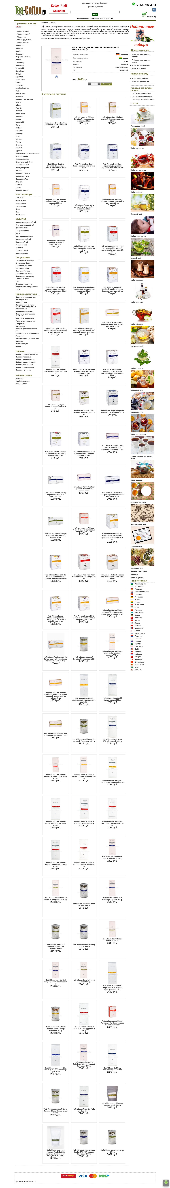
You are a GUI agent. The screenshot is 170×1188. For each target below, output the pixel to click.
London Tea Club (22, 88)
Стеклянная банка (23, 263)
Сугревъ (19, 182)
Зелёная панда (22, 156)
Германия (124, 55)
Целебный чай (137, 568)
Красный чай (21, 206)
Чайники (19, 346)
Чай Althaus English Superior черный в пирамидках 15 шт (112, 411)
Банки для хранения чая (26, 297)
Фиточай (19, 248)
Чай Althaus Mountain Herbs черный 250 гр (84, 904)
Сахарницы (20, 326)
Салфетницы (21, 324)
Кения (137, 615)
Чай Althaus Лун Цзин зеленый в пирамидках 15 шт (55, 406)
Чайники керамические (25, 359)
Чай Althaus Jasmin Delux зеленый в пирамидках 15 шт (84, 412)
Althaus (52, 23)
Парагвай (138, 636)
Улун (17, 212)
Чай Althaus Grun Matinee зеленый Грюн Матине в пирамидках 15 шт (55, 453)
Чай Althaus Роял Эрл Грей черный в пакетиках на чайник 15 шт (84, 489)
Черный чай (21, 215)
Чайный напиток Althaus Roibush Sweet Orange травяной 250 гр (56, 1029)
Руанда (138, 644)
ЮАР (137, 667)
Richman (19, 116)
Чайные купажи (137, 578)
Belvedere (19, 54)
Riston (18, 119)
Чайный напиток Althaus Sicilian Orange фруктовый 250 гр (56, 864)
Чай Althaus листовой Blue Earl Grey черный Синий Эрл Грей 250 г (55, 1070)
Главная (44, 23)
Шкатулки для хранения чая (27, 338)
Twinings (19, 134)
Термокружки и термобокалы (28, 333)
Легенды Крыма (22, 168)
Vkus (17, 136)
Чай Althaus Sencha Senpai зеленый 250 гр (84, 981)
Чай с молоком (137, 280)
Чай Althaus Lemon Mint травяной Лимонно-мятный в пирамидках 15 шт (84, 618)
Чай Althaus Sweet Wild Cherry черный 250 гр (112, 699)
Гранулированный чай (25, 225)
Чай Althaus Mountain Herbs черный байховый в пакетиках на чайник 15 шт (112, 448)
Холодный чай (137, 390)
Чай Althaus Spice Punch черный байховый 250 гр (112, 858)
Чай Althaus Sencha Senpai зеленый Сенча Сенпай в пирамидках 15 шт (84, 453)
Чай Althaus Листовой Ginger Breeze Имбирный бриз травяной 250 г (112, 987)
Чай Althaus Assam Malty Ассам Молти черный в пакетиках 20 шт (84, 207)
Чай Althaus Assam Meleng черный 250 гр (84, 946)
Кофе (55, 5)
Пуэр (18, 209)
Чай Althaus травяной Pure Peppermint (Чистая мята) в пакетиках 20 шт (84, 289)
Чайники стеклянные (24, 365)
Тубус (18, 289)
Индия (125, 58)
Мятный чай (136, 258)
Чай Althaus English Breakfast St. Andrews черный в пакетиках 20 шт (55, 166)
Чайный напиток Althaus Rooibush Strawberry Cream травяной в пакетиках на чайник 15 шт (55, 695)
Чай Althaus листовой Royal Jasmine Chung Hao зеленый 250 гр (55, 1111)
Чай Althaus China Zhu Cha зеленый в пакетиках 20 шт (56, 124)
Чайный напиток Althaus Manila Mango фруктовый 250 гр (55, 823)
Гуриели (19, 151)
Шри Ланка (139, 665)
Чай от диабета (137, 368)
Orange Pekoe (21, 384)
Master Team (21, 94)
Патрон (18, 170)
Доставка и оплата (90, 3)
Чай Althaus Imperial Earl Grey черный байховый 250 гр (55, 982)
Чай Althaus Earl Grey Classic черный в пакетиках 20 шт (84, 166)
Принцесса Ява (22, 179)
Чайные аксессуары (139, 571)
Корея (137, 623)
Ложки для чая (22, 300)
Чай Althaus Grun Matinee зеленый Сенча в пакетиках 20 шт (112, 119)
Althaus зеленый (23, 31)
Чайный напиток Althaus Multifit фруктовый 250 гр (84, 822)
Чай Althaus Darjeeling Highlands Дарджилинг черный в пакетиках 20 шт (112, 166)
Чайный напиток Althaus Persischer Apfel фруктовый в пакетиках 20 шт (112, 1023)
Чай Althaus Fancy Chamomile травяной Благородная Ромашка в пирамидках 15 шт (56, 619)
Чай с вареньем (137, 148)
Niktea (18, 105)
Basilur (18, 51)
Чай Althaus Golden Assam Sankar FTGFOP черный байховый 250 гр (84, 1152)
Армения (138, 589)
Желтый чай (21, 201)
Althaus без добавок (140, 78)
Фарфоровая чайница (25, 260)
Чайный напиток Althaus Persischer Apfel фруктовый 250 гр (55, 776)
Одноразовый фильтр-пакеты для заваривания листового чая (26, 307)
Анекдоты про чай (138, 524)
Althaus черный (23, 43)
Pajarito (19, 108)
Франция (138, 659)
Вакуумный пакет (23, 271)
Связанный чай (22, 242)
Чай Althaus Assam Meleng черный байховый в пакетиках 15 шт (55, 494)
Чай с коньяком (137, 302)
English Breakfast (23, 381)
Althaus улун (21, 37)
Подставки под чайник (25, 318)
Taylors (18, 128)
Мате (18, 233)
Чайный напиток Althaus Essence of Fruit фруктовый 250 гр (84, 1029)
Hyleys (18, 74)
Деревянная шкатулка (25, 276)
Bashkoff (19, 48)
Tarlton (18, 125)
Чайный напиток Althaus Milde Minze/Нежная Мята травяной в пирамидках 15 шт (112, 536)
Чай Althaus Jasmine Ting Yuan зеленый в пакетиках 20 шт (84, 248)
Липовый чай (136, 214)
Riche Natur (20, 114)
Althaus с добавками (140, 82)
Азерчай (19, 148)
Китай (137, 620)
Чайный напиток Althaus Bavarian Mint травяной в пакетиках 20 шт (84, 119)
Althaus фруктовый (24, 40)
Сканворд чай (136, 546)
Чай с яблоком (137, 324)
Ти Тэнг (19, 185)
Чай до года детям (138, 236)
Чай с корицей (136, 192)
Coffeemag (20, 62)
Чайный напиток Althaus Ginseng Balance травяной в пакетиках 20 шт (112, 201)
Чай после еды (137, 412)
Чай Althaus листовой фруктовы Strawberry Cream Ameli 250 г (84, 700)
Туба (17, 281)
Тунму (18, 188)
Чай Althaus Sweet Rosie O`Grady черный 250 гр (112, 740)
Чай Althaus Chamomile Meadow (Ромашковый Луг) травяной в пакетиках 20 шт (84, 330)
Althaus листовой (139, 69)
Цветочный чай (22, 253)
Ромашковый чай (138, 126)
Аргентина (139, 586)
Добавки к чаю (22, 228)
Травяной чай (21, 245)
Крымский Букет (22, 165)
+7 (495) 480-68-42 (146, 5)
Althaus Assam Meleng (142, 93)
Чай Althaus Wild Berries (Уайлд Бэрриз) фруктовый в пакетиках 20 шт (55, 330)
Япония (138, 670)
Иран (137, 607)
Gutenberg (20, 71)
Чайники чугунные (23, 370)
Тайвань (138, 652)
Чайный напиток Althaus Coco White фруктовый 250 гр (56, 371)
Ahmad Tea (20, 45)
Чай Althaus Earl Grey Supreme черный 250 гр (112, 1069)
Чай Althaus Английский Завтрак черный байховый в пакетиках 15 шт (112, 494)
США (137, 649)
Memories (19, 97)
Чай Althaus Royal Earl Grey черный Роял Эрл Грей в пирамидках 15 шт (84, 371)
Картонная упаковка (24, 266)
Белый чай (20, 198)
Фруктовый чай (22, 251)
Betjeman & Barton (23, 57)
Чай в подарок (136, 480)
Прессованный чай (23, 239)
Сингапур (138, 646)
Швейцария (139, 662)
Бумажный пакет (22, 279)
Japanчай (19, 77)
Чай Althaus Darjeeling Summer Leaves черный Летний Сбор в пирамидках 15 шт (112, 372)
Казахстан (139, 612)
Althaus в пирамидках (141, 65)
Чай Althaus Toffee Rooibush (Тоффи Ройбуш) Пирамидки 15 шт (112, 577)
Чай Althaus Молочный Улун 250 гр (112, 1151)
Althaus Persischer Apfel (142, 96)
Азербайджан (140, 584)
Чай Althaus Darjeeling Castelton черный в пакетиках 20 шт (56, 242)
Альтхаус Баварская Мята (143, 100)
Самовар (19, 341)
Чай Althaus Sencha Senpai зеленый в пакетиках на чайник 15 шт (56, 536)
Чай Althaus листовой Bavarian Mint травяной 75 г (84, 658)
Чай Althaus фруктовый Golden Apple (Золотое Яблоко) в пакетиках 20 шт (55, 289)
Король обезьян (22, 159)
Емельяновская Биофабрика (27, 153)
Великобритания (142, 592)
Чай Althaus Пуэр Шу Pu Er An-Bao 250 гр (84, 1110)
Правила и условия (95, 7)
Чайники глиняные (23, 357)
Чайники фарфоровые (25, 367)
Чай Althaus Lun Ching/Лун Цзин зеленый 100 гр (112, 1104)
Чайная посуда (22, 344)
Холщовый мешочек (24, 284)
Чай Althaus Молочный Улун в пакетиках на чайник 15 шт (55, 734)
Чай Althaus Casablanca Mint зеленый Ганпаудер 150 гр (84, 740)
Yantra (18, 142)
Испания (138, 610)
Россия (138, 641)
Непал (137, 631)
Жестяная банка (22, 268)
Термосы (19, 336)
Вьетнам (138, 594)
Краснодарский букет (24, 162)
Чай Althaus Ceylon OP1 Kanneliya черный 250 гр (112, 899)
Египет (137, 599)
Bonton (18, 60)
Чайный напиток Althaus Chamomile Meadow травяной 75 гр (112, 653)
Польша (138, 639)
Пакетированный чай (24, 236)
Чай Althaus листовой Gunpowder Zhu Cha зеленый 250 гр (55, 946)
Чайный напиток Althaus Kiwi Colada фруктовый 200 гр (112, 823)
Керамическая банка (24, 273)
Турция (138, 657)
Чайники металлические (26, 362)
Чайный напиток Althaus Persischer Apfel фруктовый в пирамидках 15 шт (83, 530)
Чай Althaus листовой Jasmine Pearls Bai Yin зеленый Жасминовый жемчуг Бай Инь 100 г (55, 1153)
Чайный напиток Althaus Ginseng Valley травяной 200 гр (84, 776)
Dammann (20, 65)
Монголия (139, 628)
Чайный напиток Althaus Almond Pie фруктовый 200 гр (84, 864)
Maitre (18, 91)
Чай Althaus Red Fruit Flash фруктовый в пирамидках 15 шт (84, 577)
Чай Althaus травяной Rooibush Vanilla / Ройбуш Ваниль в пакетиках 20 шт (112, 289)
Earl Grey (19, 379)
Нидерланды (140, 633)
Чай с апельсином (138, 434)
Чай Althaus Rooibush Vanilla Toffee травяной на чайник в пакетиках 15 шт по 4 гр (55, 659)
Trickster (19, 131)
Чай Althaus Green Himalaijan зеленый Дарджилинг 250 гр (55, 899)
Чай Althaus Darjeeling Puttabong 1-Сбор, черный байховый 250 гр (84, 1064)
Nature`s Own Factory (24, 99)
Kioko (18, 82)
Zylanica (19, 145)
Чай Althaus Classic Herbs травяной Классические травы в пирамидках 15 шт (56, 577)
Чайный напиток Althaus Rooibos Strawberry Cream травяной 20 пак (55, 201)
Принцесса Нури (22, 176)
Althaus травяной (23, 34)
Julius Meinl (20, 80)
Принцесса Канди (23, 173)
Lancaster (19, 85)
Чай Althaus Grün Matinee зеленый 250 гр (112, 940)
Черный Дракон (22, 190)
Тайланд (138, 654)
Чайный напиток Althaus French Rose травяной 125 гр (112, 781)
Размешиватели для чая (25, 321)
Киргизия (138, 618)
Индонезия (139, 605)
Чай (64, 5)
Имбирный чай (137, 346)
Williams (19, 139)
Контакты (103, 3)
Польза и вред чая (138, 502)
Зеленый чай (21, 203)
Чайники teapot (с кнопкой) (27, 354)
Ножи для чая (21, 302)
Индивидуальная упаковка (27, 286)
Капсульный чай (22, 231)
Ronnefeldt (20, 122)
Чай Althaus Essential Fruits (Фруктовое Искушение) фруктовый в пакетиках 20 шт (112, 249)
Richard (19, 111)
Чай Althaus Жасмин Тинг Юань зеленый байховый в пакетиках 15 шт (112, 324)
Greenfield (20, 68)
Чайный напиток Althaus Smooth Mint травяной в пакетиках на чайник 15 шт (112, 612)
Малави (138, 626)
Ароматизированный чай (26, 222)
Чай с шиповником (138, 170)
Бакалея (59, 10)
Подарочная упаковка (24, 311)
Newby (18, 102)
